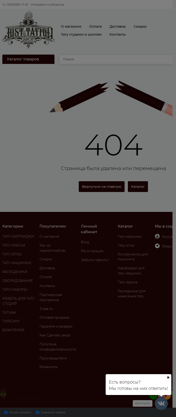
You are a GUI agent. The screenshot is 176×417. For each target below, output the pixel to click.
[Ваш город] (168, 377)
